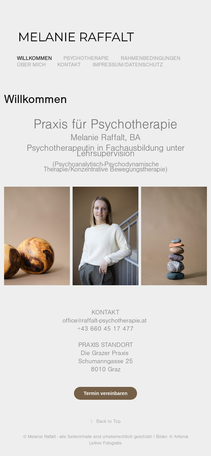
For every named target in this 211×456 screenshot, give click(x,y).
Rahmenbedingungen (150, 58)
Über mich (31, 65)
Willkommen (34, 58)
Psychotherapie (86, 58)
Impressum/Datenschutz (128, 65)
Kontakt (69, 65)
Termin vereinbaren (106, 393)
